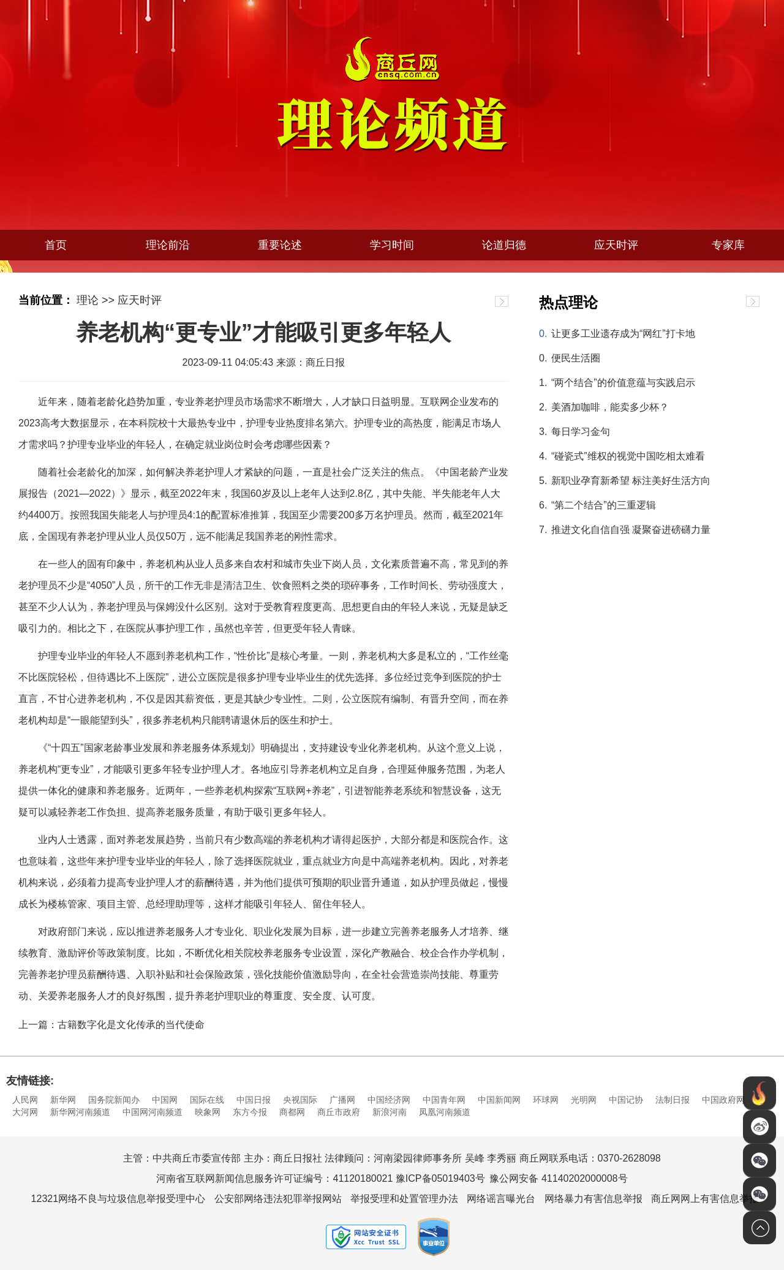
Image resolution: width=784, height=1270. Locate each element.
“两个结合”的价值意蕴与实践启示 (623, 382)
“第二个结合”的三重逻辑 (603, 505)
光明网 (584, 1100)
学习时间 (392, 245)
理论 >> (96, 300)
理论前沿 (168, 245)
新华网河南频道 (80, 1112)
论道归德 (504, 245)
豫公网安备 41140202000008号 (558, 1178)
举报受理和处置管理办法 (404, 1198)
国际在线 (207, 1100)
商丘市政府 (338, 1112)
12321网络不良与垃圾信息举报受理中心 (118, 1198)
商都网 (292, 1112)
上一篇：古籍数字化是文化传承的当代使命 (111, 1024)
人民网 (25, 1100)
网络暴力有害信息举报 (594, 1198)
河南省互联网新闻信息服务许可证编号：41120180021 (274, 1178)
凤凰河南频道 (444, 1112)
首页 (56, 245)
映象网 (208, 1112)
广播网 (342, 1100)
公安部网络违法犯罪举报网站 (278, 1198)
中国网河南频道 (153, 1112)
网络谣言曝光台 (501, 1198)
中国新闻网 (499, 1100)
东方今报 (250, 1112)
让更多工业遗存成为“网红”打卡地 (623, 333)
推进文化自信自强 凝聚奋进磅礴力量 (630, 529)
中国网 (165, 1100)
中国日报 (253, 1100)
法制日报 (672, 1100)
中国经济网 (389, 1100)
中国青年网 (444, 1100)
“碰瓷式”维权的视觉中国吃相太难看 (628, 456)
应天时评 (616, 245)
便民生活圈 (575, 358)
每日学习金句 (580, 431)
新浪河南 (389, 1112)
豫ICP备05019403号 (440, 1178)
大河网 (25, 1112)
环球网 (546, 1100)
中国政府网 (723, 1100)
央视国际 (300, 1100)
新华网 (63, 1100)
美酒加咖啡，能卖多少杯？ (610, 407)
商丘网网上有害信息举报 (705, 1198)
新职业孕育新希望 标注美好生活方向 (630, 480)
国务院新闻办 (114, 1100)
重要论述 (280, 245)
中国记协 (626, 1100)
